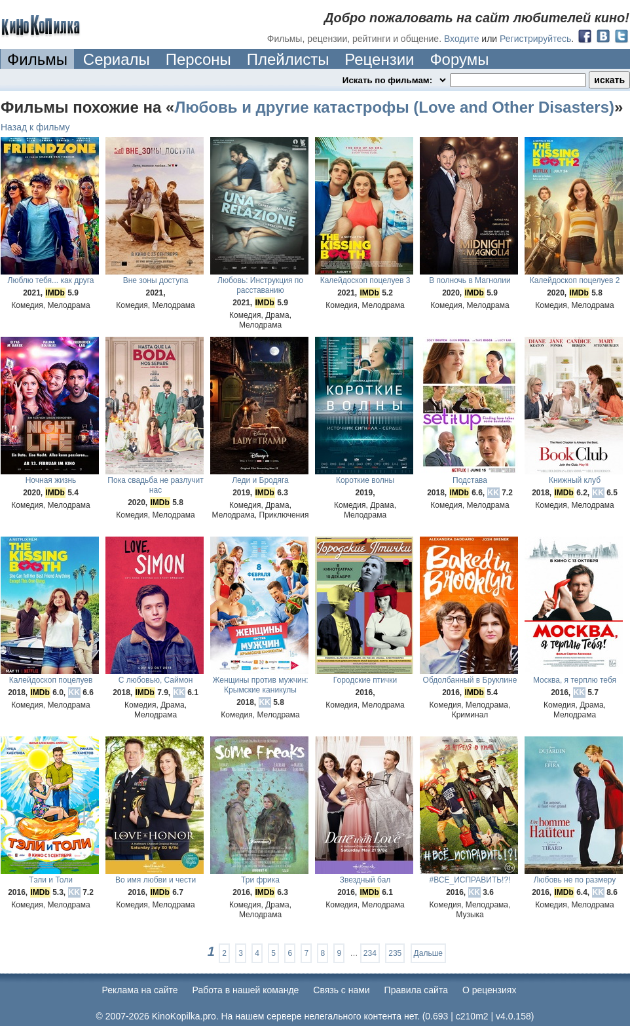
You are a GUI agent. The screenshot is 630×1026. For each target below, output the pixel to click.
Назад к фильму (35, 127)
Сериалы (116, 59)
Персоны (198, 59)
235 (394, 953)
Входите (461, 38)
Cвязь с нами (341, 990)
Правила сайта (416, 990)
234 (370, 953)
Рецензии (379, 59)
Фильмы (37, 59)
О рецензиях (489, 990)
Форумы (459, 59)
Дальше (428, 953)
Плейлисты (288, 59)
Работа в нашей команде (246, 990)
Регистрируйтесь (535, 38)
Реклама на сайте (140, 990)
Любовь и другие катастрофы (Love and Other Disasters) (394, 107)
